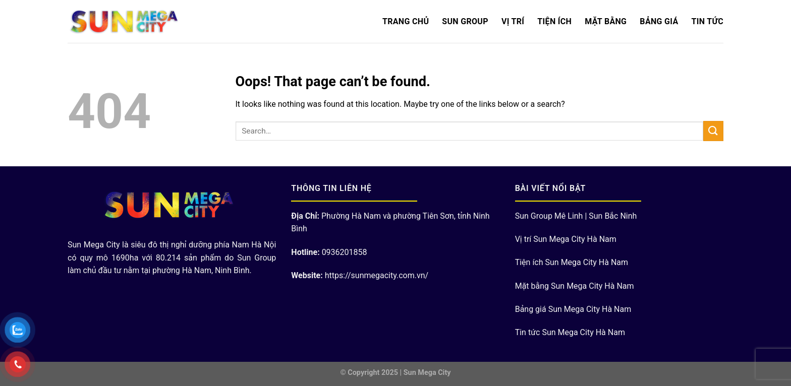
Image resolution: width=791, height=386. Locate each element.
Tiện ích (554, 21)
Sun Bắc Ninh (613, 216)
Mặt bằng (606, 21)
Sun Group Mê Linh (549, 216)
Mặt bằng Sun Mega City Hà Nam (574, 286)
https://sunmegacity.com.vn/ (376, 275)
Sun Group (465, 21)
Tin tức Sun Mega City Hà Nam (570, 332)
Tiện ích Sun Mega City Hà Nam (571, 262)
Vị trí (512, 21)
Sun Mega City (427, 372)
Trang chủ (405, 21)
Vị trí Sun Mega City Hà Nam (565, 239)
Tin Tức (707, 21)
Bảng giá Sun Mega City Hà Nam (573, 309)
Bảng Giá (659, 21)
